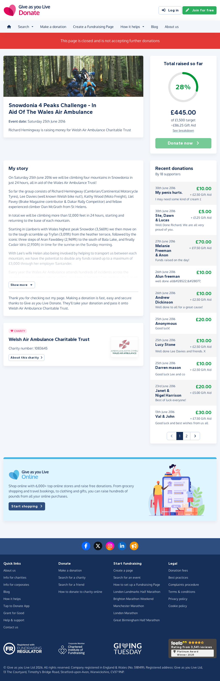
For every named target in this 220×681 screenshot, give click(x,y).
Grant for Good (13, 613)
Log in (170, 10)
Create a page (123, 570)
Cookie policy (177, 606)
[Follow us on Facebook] (86, 548)
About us (172, 27)
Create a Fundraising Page (93, 27)
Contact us (10, 627)
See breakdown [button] (183, 130)
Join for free (199, 10)
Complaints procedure (183, 584)
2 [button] (187, 436)
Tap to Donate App (16, 606)
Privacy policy (177, 599)
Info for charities (14, 577)
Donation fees (178, 570)
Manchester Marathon (128, 606)
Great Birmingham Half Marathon (136, 620)
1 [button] (181, 435)
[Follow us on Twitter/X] (98, 548)
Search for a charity (72, 577)
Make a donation (53, 27)
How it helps (12, 599)
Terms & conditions (181, 591)
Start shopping (26, 506)
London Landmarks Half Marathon (136, 591)
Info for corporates (16, 584)
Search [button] (23, 27)
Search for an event (127, 577)
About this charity (27, 357)
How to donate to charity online (80, 591)
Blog (154, 27)
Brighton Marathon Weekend (133, 599)
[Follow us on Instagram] (110, 548)
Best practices (178, 577)
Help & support (13, 620)
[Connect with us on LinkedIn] (122, 548)
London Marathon (125, 613)
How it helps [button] (130, 27)
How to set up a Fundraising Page (136, 584)
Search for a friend (71, 584)
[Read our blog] (134, 548)
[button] (22, 285)
